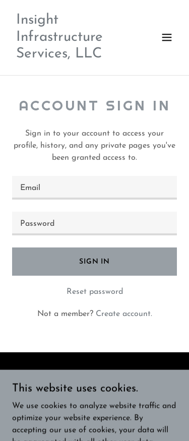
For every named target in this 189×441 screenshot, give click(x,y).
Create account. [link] (124, 314)
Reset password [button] (95, 292)
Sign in (94, 262)
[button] (167, 37)
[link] (69, 55)
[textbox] (94, 188)
